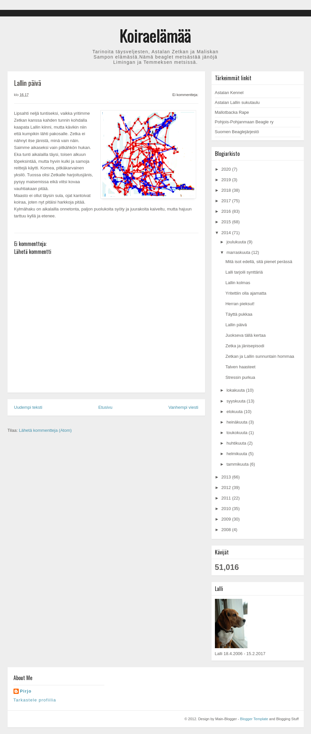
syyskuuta (236, 401)
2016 (226, 211)
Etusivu (105, 407)
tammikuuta (238, 464)
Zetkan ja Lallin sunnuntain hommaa (259, 356)
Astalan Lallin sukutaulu (237, 102)
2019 (226, 179)
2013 (226, 477)
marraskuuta (238, 252)
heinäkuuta (237, 422)
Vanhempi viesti (183, 407)
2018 (226, 190)
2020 (226, 169)
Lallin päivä (236, 324)
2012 (226, 487)
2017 (226, 200)
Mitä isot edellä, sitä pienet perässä (258, 261)
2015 (226, 221)
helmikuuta (237, 453)
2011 (226, 498)
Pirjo (26, 691)
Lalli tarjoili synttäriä (244, 272)
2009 (226, 519)
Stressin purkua (240, 377)
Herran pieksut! (239, 303)
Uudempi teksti (28, 407)
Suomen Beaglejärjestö (237, 131)
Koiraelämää (155, 35)
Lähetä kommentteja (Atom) (45, 430)
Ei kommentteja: (185, 95)
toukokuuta (237, 432)
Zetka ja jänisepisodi (244, 345)
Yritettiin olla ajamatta (245, 293)
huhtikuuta (236, 443)
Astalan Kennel (229, 92)
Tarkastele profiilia (34, 699)
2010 (226, 508)
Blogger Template (254, 719)
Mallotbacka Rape (232, 112)
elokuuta (235, 411)
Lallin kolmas (237, 282)
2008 (226, 529)
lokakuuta (236, 390)
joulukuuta (236, 241)
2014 (226, 232)
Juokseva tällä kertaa (245, 335)
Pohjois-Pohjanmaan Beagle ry (244, 121)
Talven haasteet (240, 366)
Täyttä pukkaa (238, 314)
